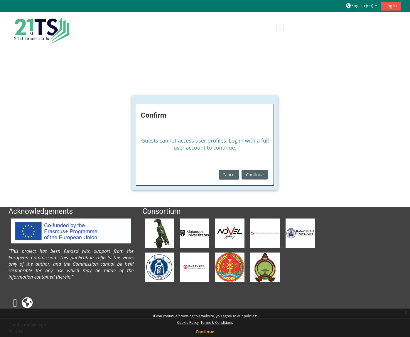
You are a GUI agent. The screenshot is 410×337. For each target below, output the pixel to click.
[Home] (40, 29)
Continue (255, 174)
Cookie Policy (188, 322)
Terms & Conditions (216, 322)
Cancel (228, 174)
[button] (361, 6)
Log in (391, 6)
